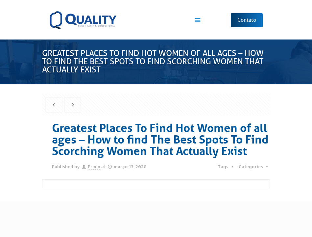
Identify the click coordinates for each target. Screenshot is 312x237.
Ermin (94, 166)
